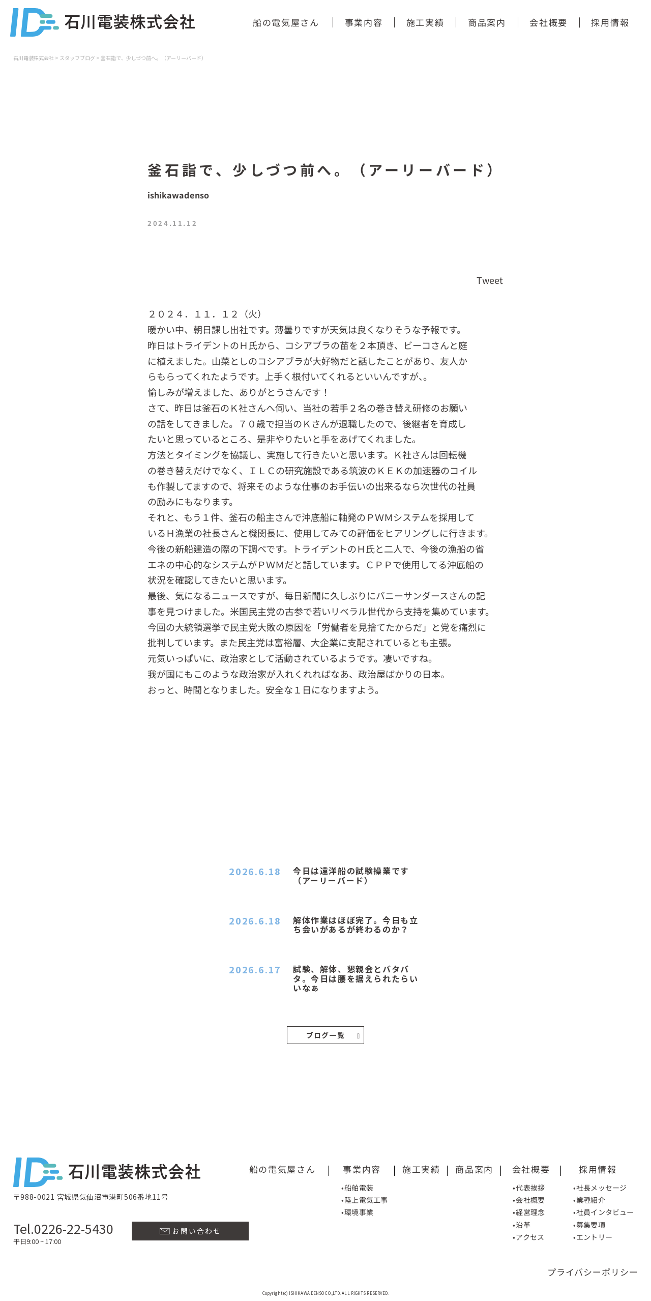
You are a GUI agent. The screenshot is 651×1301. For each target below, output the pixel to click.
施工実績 (425, 22)
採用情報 (610, 22)
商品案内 (487, 22)
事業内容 (364, 22)
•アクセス (528, 1236)
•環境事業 (357, 1211)
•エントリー (592, 1236)
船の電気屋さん (286, 22)
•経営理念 (529, 1211)
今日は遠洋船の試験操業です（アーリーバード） (351, 875)
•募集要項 (589, 1223)
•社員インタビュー (603, 1211)
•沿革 (521, 1223)
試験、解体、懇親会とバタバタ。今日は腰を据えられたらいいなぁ (355, 978)
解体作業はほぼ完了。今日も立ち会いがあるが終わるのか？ (355, 924)
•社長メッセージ (600, 1186)
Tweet (490, 279)
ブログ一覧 (333, 1035)
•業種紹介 (589, 1199)
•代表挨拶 (529, 1186)
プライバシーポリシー (592, 1270)
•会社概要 (529, 1199)
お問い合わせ (190, 1230)
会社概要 (548, 22)
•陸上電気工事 (364, 1199)
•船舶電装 (357, 1186)
